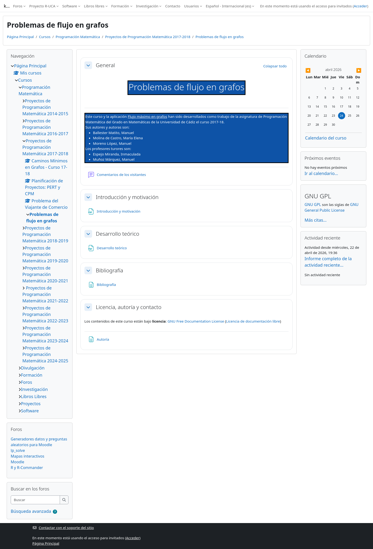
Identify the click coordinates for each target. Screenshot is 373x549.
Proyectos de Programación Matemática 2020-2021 (45, 274)
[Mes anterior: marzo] (313, 70)
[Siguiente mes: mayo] (353, 70)
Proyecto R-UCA (42, 6)
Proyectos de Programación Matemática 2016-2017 (45, 127)
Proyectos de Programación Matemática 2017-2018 (147, 36)
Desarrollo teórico (117, 233)
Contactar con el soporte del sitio (63, 527)
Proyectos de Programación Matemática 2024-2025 (45, 354)
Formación (120, 6)
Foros (17, 6)
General (105, 65)
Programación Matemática (78, 36)
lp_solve (18, 450)
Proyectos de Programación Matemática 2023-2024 (45, 334)
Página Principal (20, 36)
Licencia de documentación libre (253, 321)
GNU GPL (312, 204)
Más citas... (315, 220)
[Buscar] (35, 499)
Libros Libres (33, 396)
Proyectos (30, 403)
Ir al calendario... (321, 173)
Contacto (172, 6)
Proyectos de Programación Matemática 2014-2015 (45, 107)
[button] (88, 65)
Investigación (147, 6)
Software (69, 6)
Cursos (44, 36)
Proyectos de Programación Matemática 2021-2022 (45, 294)
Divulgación (32, 368)
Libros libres (94, 6)
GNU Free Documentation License (195, 321)
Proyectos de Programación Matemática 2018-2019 (45, 234)
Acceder (360, 6)
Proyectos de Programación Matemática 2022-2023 (45, 314)
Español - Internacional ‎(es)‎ (228, 6)
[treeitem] (40, 238)
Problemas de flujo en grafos (220, 36)
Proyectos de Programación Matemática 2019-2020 (45, 254)
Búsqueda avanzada (31, 511)
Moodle (17, 461)
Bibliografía (109, 270)
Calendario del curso (325, 138)
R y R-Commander (27, 467)
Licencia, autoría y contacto (129, 307)
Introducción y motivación (127, 197)
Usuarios (191, 6)
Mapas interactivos (27, 456)
